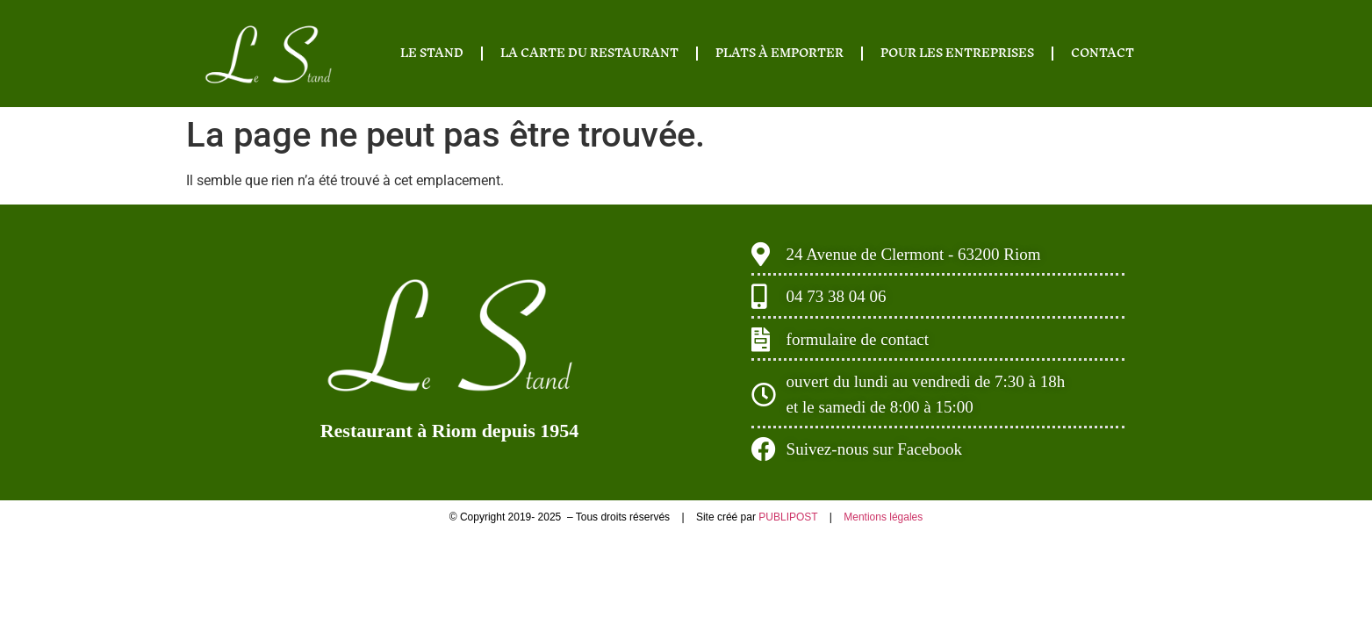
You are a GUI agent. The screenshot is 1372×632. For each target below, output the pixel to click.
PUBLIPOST (789, 517)
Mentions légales (883, 517)
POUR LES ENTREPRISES (957, 53)
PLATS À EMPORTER (779, 53)
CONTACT (1102, 53)
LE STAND (431, 53)
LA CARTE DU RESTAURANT (589, 53)
